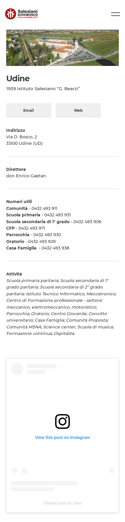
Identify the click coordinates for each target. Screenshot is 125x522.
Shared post (54, 503)
